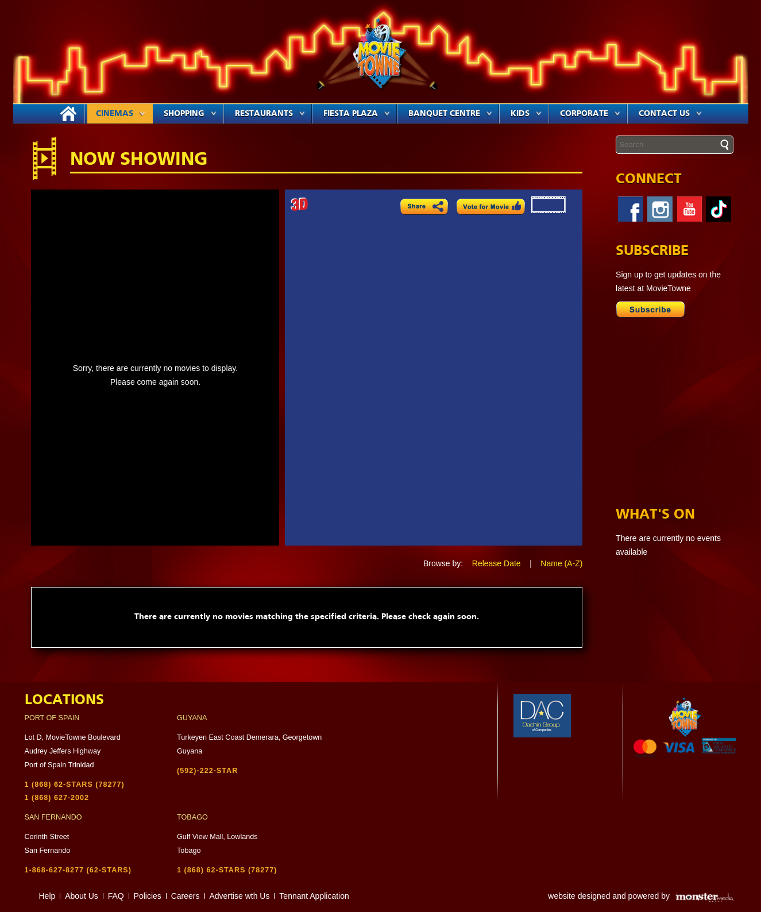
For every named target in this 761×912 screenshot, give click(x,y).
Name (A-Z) (561, 563)
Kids (526, 114)
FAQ (116, 896)
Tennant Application (314, 896)
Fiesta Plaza (356, 114)
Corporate (590, 114)
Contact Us (670, 114)
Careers (185, 896)
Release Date (496, 563)
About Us (81, 896)
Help (47, 896)
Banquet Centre (450, 114)
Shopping (190, 114)
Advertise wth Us (239, 896)
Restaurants (270, 114)
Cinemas (120, 114)
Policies (147, 896)
